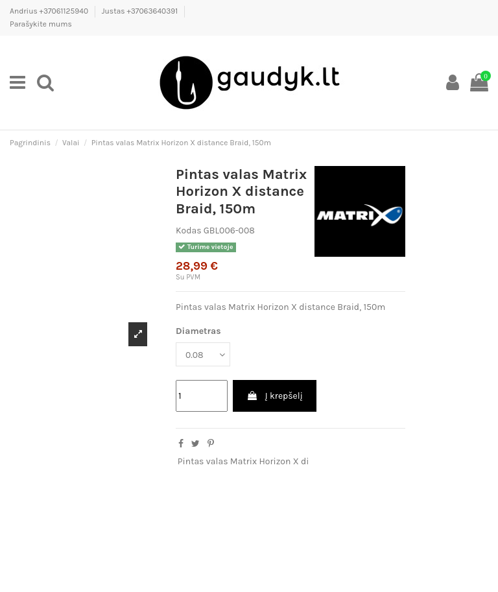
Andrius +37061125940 (50, 11)
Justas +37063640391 (141, 11)
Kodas (189, 230)
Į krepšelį (274, 395)
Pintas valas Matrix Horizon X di (243, 461)
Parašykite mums (41, 24)
